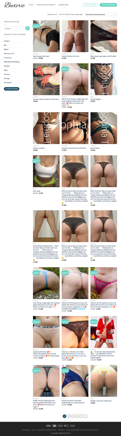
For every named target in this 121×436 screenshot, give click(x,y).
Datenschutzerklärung (47, 430)
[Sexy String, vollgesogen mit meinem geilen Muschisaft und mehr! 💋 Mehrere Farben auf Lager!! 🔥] (46, 283)
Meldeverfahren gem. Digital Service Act (82, 430)
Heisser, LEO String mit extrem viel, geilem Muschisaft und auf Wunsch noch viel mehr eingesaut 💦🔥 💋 (103, 305)
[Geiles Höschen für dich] (75, 36)
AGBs (34, 430)
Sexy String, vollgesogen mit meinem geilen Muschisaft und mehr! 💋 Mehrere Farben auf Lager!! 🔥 (46, 305)
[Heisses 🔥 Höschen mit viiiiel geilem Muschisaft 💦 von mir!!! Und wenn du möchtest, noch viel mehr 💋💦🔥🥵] (75, 332)
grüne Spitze (95, 148)
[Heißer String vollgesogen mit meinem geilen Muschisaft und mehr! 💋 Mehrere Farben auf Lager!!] (46, 381)
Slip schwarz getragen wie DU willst (103, 56)
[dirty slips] (46, 171)
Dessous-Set (9, 53)
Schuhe (7, 66)
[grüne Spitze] (103, 128)
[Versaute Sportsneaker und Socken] (46, 79)
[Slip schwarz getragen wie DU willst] (103, 36)
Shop (32, 5)
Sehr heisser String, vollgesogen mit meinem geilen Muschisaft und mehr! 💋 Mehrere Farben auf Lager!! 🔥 (75, 102)
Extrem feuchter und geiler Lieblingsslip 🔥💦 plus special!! (73, 402)
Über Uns (61, 430)
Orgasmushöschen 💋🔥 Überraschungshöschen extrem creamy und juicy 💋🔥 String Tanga (46, 354)
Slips (6, 70)
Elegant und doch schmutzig (100, 401)
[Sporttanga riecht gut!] (46, 36)
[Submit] (27, 28)
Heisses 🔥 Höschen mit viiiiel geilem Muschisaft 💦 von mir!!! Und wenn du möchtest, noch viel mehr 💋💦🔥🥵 (74, 355)
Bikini (6, 49)
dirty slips (36, 191)
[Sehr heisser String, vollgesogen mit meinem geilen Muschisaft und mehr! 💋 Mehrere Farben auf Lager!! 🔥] (75, 79)
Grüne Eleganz (95, 99)
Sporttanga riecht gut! (41, 56)
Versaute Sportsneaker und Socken (46, 99)
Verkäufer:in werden (47, 5)
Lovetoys (8, 58)
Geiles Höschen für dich (70, 56)
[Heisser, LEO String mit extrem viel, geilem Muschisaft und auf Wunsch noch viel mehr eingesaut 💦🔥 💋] (103, 283)
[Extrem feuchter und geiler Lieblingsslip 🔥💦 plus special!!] (75, 381)
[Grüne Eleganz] (103, 79)
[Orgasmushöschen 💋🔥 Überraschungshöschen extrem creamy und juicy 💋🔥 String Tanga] (46, 332)
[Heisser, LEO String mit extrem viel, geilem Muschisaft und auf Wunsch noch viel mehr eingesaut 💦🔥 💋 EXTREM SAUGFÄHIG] (75, 283)
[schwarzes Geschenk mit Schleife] (75, 128)
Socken (7, 74)
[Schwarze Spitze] (46, 128)
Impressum (26, 430)
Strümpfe (8, 82)
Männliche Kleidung (11, 62)
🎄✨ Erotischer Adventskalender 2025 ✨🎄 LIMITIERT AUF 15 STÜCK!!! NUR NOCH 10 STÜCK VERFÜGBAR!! (102, 355)
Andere (7, 41)
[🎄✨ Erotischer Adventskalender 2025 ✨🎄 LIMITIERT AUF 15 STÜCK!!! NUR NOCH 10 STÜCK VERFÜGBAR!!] (103, 332)
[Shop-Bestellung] (101, 14)
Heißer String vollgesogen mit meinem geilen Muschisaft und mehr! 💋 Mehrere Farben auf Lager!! (44, 404)
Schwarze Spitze (39, 148)
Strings (7, 78)
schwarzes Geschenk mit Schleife (74, 148)
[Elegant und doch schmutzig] (103, 381)
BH (5, 45)
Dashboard (64, 5)
